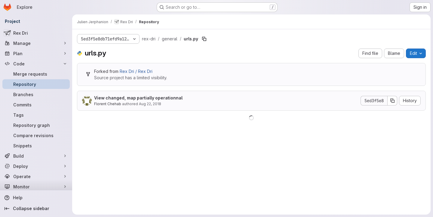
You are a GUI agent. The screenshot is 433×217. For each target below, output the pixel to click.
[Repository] (36, 84)
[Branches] (36, 94)
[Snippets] (36, 145)
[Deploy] (36, 166)
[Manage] (36, 43)
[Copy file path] (204, 39)
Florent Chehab (107, 104)
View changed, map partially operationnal (138, 97)
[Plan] (36, 53)
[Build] (36, 156)
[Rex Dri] (36, 33)
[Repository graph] (36, 125)
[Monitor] (36, 186)
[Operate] (36, 176)
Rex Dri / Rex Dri (136, 71)
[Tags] (36, 115)
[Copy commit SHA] (392, 100)
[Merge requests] (36, 74)
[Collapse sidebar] (36, 208)
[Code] (36, 63)
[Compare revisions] (36, 135)
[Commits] (36, 104)
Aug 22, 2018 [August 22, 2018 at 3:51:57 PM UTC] (150, 104)
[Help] (36, 198)
